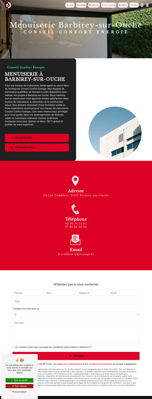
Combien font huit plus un (25, 305)
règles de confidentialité (69, 360)
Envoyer (79, 352)
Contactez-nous (22, 147)
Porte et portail (108, 5)
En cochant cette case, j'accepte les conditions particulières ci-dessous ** (53, 343)
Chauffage (81, 5)
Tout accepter (19, 380)
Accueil (69, 5)
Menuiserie (94, 5)
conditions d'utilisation (100, 360)
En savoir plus (21, 137)
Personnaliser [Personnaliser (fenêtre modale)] (19, 392)
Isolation (123, 5)
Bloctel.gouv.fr (93, 382)
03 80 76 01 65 (76, 227)
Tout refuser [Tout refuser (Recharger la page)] (19, 386)
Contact (133, 5)
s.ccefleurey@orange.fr (76, 250)
